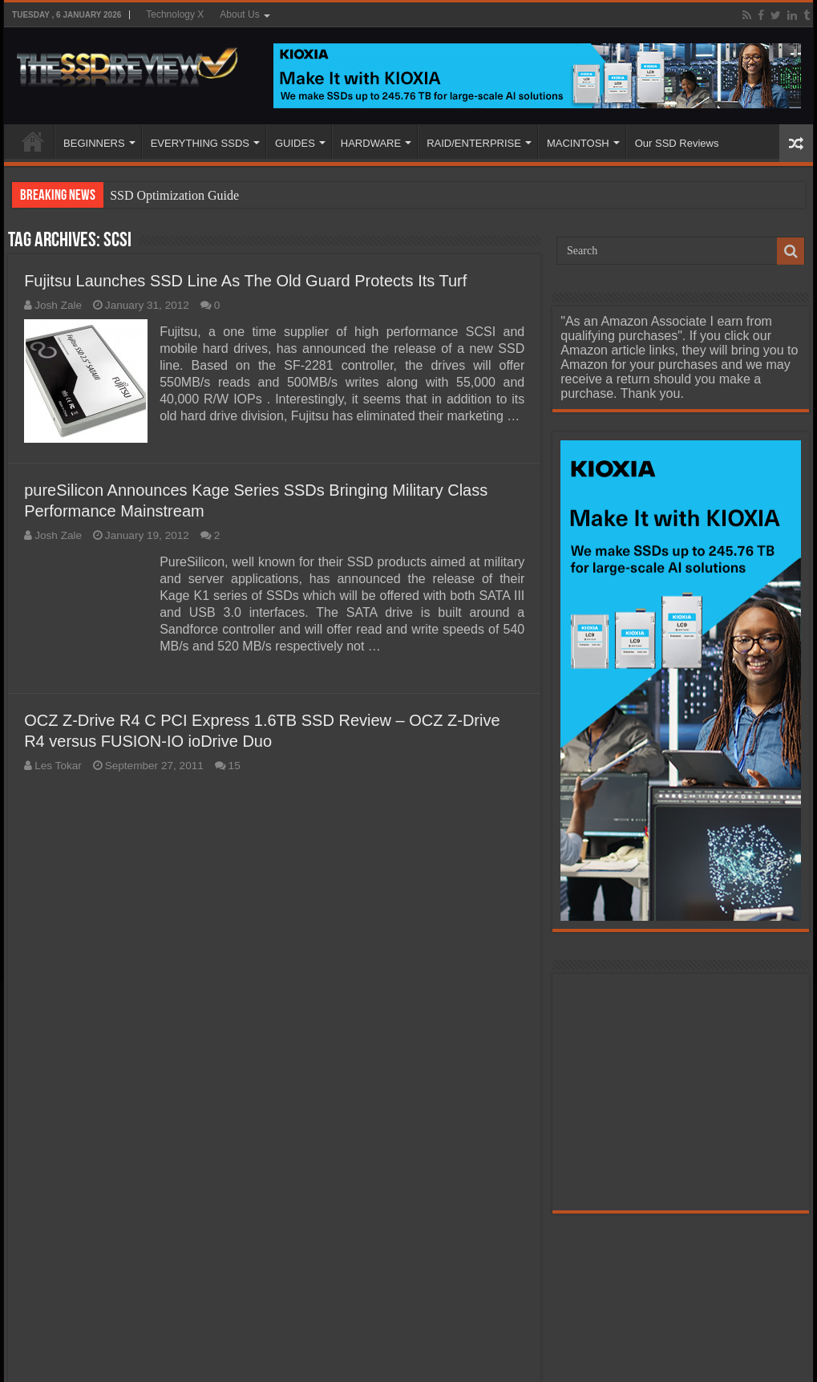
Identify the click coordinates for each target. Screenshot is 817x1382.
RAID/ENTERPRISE (474, 143)
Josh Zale (58, 305)
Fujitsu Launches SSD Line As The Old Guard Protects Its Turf (245, 281)
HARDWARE (371, 143)
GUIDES (295, 143)
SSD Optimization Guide (174, 195)
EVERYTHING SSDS (200, 143)
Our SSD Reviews (677, 143)
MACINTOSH (578, 143)
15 (235, 766)
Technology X (175, 14)
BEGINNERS (94, 143)
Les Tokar (58, 766)
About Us (239, 14)
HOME (33, 141)
